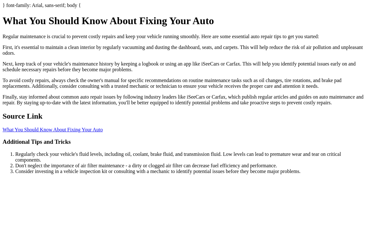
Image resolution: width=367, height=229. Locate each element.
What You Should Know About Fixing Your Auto (53, 129)
